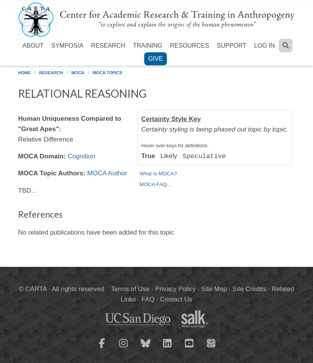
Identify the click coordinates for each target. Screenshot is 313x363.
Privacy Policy (175, 289)
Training (147, 45)
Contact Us (176, 299)
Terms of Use (130, 289)
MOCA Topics (107, 72)
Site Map (214, 289)
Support (231, 45)
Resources (189, 45)
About (32, 45)
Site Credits (249, 289)
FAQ (148, 299)
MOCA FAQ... (155, 184)
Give (155, 58)
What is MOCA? (158, 174)
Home (24, 72)
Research (108, 45)
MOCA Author (107, 173)
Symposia (67, 45)
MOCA (77, 72)
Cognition (81, 156)
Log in (264, 45)
